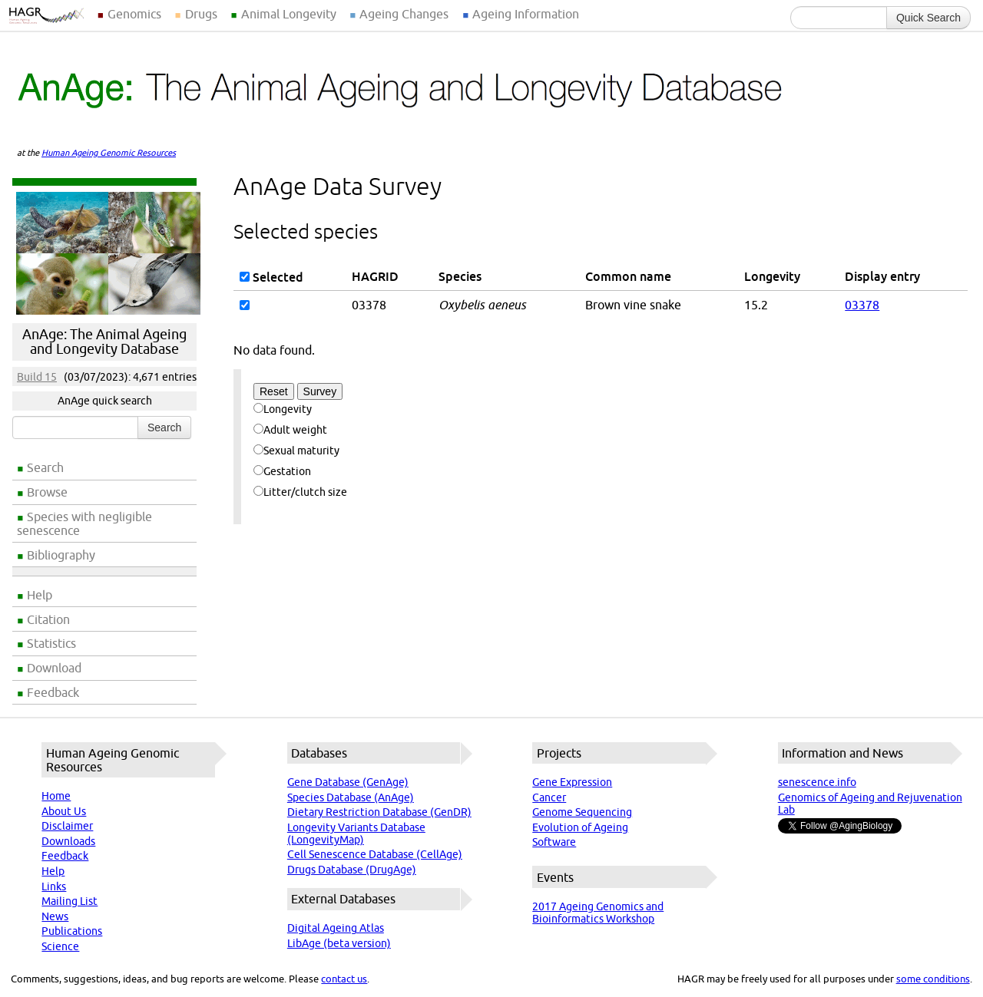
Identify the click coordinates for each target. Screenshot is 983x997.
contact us (344, 978)
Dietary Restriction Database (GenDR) (379, 812)
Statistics (51, 643)
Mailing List (69, 901)
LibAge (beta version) (339, 943)
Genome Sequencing (582, 812)
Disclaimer (67, 826)
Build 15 (37, 377)
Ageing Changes (403, 14)
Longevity (282, 409)
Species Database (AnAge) (350, 797)
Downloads (68, 841)
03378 (862, 305)
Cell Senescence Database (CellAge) (374, 854)
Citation (48, 619)
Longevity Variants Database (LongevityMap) (356, 833)
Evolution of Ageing (580, 827)
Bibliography (61, 555)
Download (54, 668)
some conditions (933, 978)
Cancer (549, 797)
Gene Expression (572, 782)
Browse (47, 492)
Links (53, 886)
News (54, 916)
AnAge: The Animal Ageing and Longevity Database (104, 341)
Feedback (53, 692)
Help (39, 595)
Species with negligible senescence (84, 523)
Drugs (201, 14)
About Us (63, 811)
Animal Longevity (288, 14)
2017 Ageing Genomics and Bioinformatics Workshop (598, 912)
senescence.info (817, 782)
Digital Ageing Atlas (335, 928)
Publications (71, 931)
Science (60, 946)
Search (45, 467)
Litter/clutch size (300, 492)
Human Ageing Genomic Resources (108, 152)
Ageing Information (525, 14)
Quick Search (928, 18)
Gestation (282, 471)
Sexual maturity (296, 450)
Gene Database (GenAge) (348, 782)
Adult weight (290, 430)
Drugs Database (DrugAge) (351, 869)
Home (56, 796)
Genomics (134, 14)
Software (554, 842)
